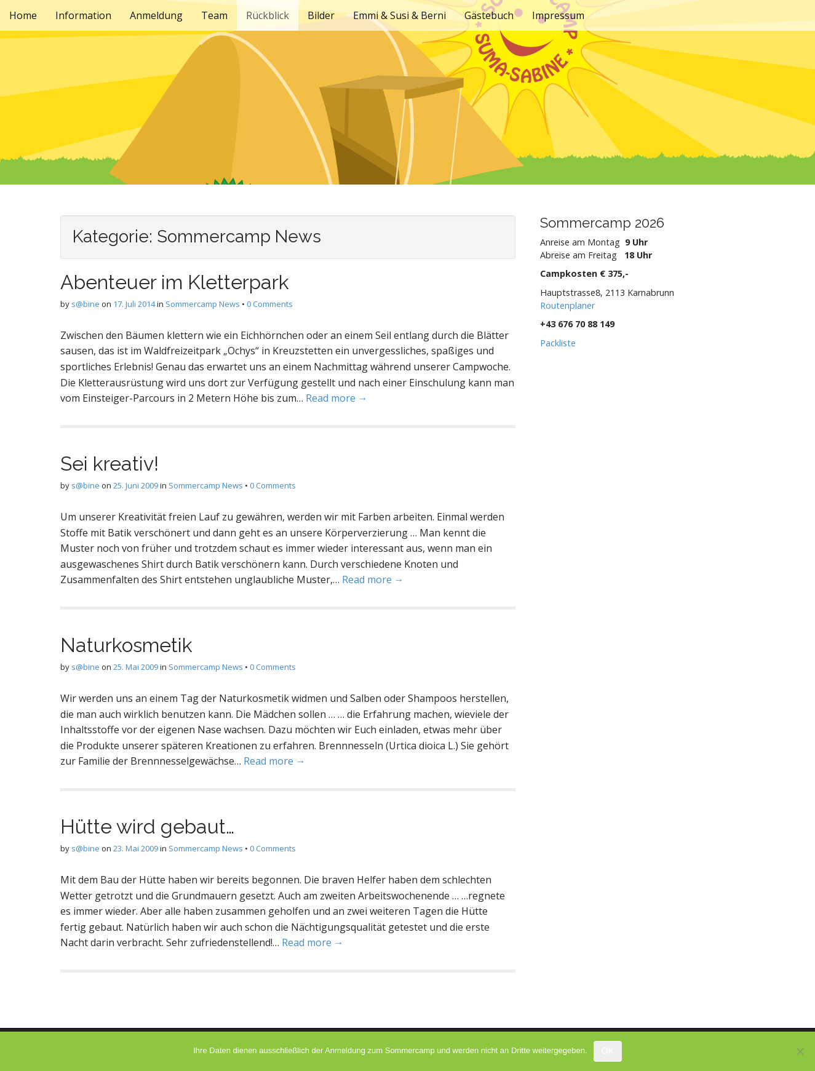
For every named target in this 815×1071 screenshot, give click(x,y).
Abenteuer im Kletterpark (174, 282)
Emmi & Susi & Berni (399, 15)
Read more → (337, 398)
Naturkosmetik (126, 645)
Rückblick (267, 15)
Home (23, 15)
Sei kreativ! (109, 463)
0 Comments (270, 303)
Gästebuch (489, 15)
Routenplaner (567, 305)
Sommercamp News (202, 303)
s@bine (85, 303)
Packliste (558, 343)
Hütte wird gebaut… (147, 826)
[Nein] (799, 1051)
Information (83, 15)
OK (608, 1051)
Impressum (558, 15)
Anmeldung (156, 15)
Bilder (321, 15)
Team (214, 15)
